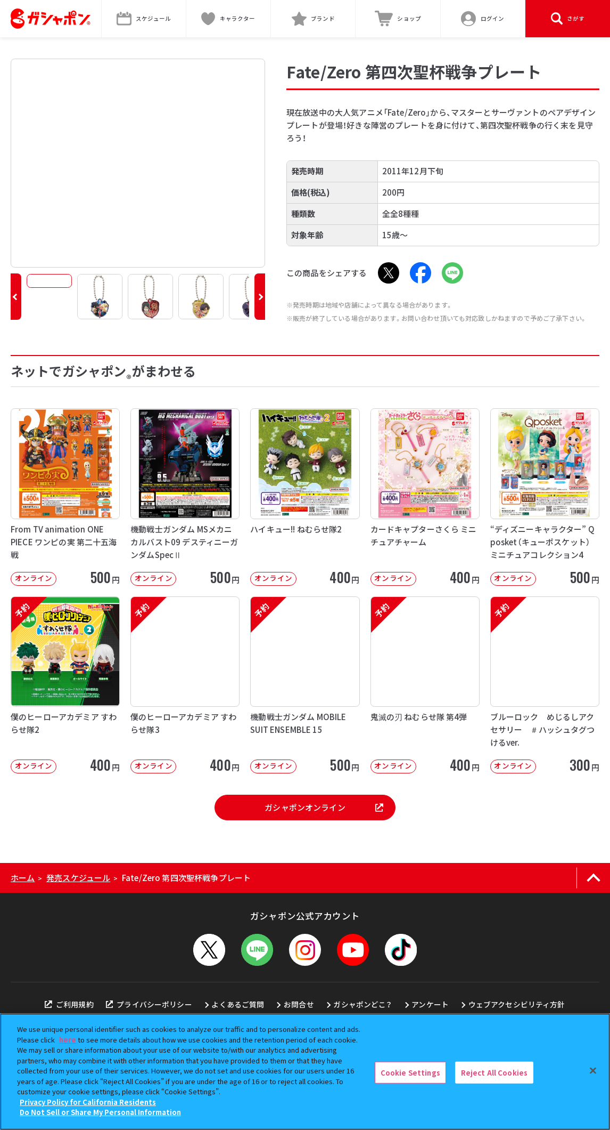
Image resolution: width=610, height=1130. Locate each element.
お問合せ (299, 1004)
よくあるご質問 (237, 1004)
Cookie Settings (410, 1072)
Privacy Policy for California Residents (88, 1102)
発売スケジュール (78, 877)
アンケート (430, 1004)
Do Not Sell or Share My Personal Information (100, 1112)
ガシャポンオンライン (324, 807)
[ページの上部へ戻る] (593, 877)
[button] (16, 296)
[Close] (593, 1070)
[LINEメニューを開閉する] (257, 950)
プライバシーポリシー (149, 1004)
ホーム (23, 877)
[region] (305, 1071)
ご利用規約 (69, 1004)
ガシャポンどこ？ (362, 1004)
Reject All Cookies (494, 1072)
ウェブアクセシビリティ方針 (516, 1004)
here (67, 1040)
